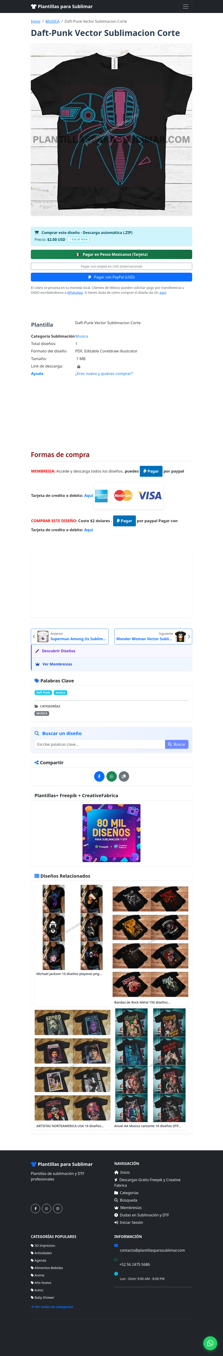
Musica (81, 336)
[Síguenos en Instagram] (57, 1208)
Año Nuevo (41, 1282)
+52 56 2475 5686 (134, 1264)
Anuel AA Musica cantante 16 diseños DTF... (147, 1126)
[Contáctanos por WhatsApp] (46, 1208)
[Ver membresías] (111, 833)
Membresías (128, 1207)
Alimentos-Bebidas (47, 1268)
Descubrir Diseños (55, 650)
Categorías (126, 1192)
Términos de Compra (130, 1293)
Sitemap (186, 1335)
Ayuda (37, 373)
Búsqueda (125, 1200)
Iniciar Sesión (128, 1222)
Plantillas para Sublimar (62, 6)
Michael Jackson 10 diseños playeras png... (69, 974)
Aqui (88, 495)
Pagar (151, 471)
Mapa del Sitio (125, 1300)
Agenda (38, 1260)
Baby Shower (42, 1297)
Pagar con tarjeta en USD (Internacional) (111, 266)
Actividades (41, 1253)
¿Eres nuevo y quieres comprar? (104, 373)
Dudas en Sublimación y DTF (141, 1215)
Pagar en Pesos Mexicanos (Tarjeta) (111, 254)
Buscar (176, 744)
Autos (37, 1290)
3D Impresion (43, 1245)
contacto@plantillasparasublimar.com (152, 1250)
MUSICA (52, 21)
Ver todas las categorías (52, 1307)
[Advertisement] (111, 410)
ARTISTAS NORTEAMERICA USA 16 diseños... (70, 1126)
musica (61, 692)
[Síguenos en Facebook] (35, 1208)
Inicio (35, 21)
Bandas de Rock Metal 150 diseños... (142, 1002)
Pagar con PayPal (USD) (111, 277)
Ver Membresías (53, 664)
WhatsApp (75, 292)
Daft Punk (43, 692)
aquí (162, 292)
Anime (37, 1275)
